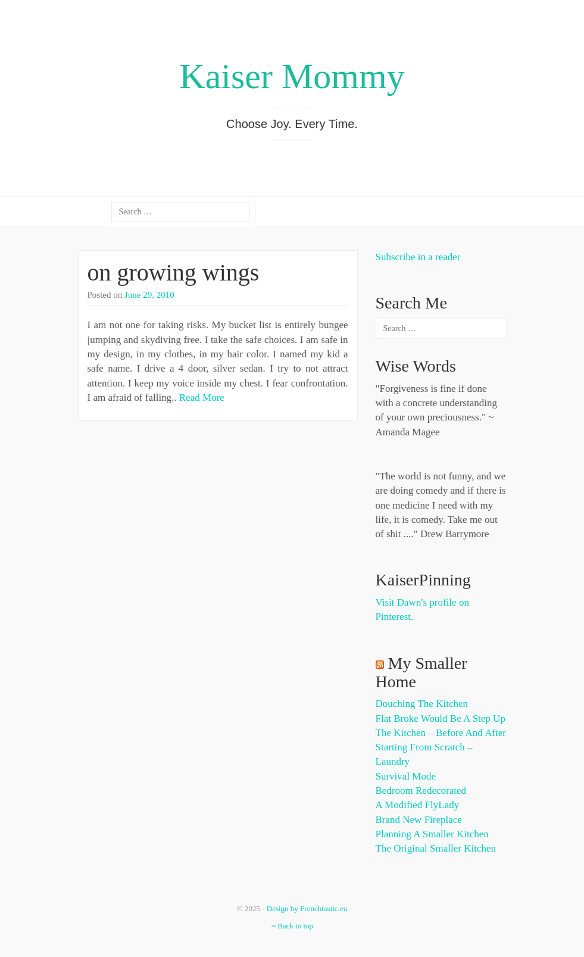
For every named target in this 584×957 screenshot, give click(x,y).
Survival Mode (406, 776)
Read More (201, 397)
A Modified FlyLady (418, 805)
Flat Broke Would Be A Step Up (440, 718)
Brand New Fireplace (419, 819)
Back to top (292, 925)
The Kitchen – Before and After (441, 732)
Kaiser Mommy (291, 76)
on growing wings (174, 272)
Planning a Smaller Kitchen (432, 834)
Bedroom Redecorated (421, 790)
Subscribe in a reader (418, 257)
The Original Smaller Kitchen (436, 848)
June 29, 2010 (149, 295)
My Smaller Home (421, 672)
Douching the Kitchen (422, 703)
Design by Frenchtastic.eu (307, 908)
